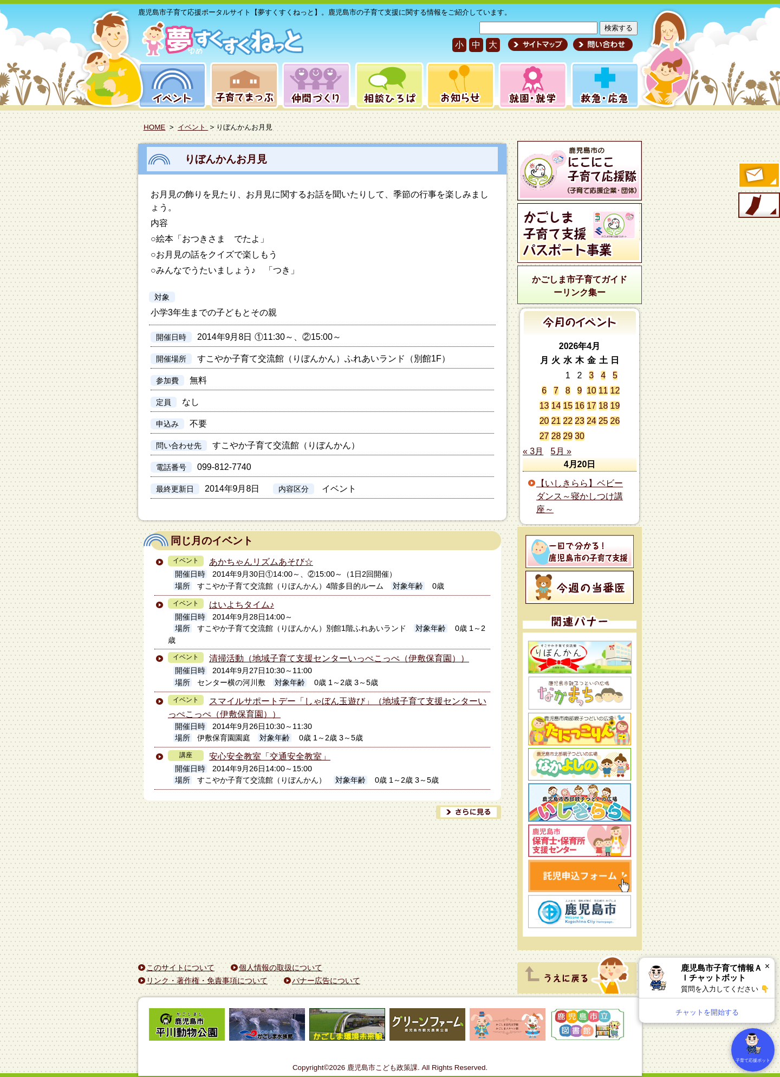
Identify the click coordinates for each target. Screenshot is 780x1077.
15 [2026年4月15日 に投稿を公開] (568, 405)
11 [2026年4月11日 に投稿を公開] (603, 390)
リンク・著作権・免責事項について (207, 980)
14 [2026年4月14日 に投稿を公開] (556, 405)
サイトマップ (537, 44)
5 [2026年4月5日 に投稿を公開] (615, 375)
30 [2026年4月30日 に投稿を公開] (579, 436)
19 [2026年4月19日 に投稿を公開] (615, 405)
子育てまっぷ (242, 85)
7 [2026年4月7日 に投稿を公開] (556, 390)
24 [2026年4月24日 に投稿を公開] (591, 420)
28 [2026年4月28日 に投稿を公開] (556, 436)
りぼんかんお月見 (226, 159)
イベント (170, 85)
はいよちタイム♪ (241, 604)
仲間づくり (316, 85)
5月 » (561, 451)
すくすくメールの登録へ (758, 176)
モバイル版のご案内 (758, 206)
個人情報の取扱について (280, 967)
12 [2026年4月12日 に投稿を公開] (615, 390)
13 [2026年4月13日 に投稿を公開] (544, 405)
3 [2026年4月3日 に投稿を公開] (591, 375)
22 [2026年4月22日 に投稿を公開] (568, 420)
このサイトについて (180, 967)
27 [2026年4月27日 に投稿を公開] (544, 436)
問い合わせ (601, 44)
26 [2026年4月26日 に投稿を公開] (615, 420)
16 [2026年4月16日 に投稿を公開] (579, 405)
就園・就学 (529, 85)
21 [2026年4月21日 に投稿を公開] (556, 420)
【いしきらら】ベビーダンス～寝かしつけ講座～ (579, 496)
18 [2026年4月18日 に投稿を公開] (603, 405)
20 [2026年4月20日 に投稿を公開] (544, 420)
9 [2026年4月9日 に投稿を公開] (579, 390)
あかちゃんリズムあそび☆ (261, 561)
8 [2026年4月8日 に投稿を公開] (568, 390)
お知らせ (458, 85)
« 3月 (533, 451)
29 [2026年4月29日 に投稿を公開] (568, 436)
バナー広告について (326, 980)
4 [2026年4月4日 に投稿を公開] (603, 375)
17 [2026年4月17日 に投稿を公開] (591, 405)
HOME (154, 127)
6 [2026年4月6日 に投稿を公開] (544, 390)
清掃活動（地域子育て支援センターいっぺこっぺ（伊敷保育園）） (339, 658)
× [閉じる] (767, 966)
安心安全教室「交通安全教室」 (269, 756)
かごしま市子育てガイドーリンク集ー (579, 286)
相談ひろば (388, 85)
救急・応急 (604, 85)
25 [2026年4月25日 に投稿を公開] (603, 420)
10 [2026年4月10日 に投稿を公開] (591, 390)
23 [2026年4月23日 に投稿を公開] (579, 420)
